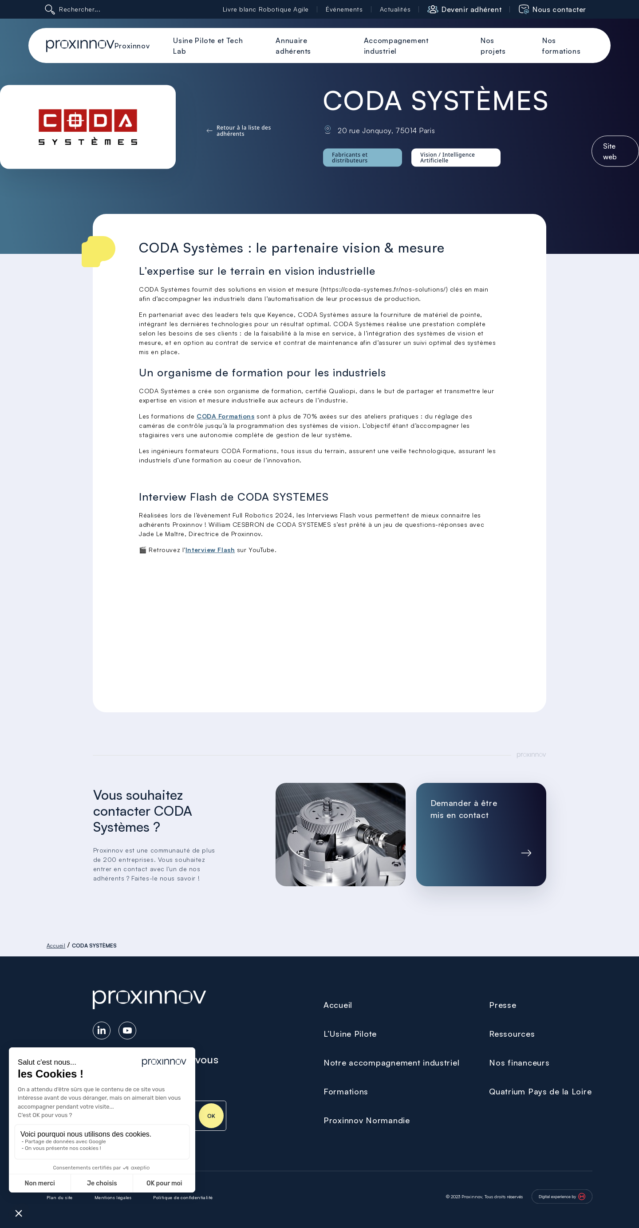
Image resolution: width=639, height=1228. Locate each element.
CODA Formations (225, 416)
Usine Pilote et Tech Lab (208, 45)
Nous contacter (559, 9)
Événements (344, 9)
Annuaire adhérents (293, 45)
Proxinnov (132, 45)
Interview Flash (210, 549)
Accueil (56, 945)
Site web (610, 151)
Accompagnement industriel (396, 45)
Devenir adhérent (471, 9)
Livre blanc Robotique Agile (266, 9)
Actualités (395, 9)
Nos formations (561, 45)
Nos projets (493, 45)
